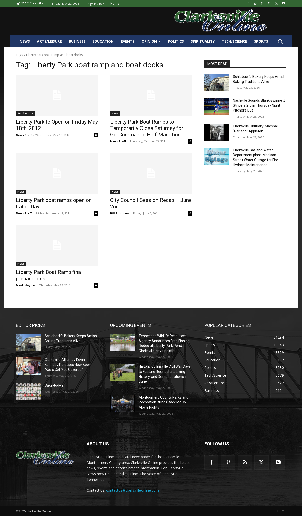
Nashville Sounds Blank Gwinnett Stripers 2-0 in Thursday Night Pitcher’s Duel (259, 105)
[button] (280, 41)
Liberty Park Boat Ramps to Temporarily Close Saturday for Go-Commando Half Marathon (146, 128)
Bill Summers (120, 213)
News (115, 113)
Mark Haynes (26, 285)
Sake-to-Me (54, 385)
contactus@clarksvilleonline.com (132, 490)
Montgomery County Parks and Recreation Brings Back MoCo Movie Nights (163, 402)
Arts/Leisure (25, 113)
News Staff (24, 135)
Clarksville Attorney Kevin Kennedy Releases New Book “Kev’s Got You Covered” (68, 365)
